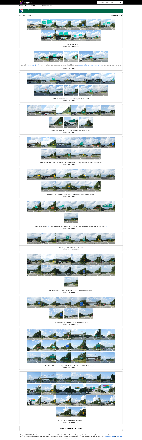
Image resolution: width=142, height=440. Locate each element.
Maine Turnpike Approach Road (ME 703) (90, 65)
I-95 (39, 6)
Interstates (33, 6)
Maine (26, 6)
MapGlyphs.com (74, 438)
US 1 (49, 226)
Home (21, 6)
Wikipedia (119, 436)
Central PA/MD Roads (109, 436)
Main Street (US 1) (33, 65)
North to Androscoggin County (71, 428)
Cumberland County (115, 15)
